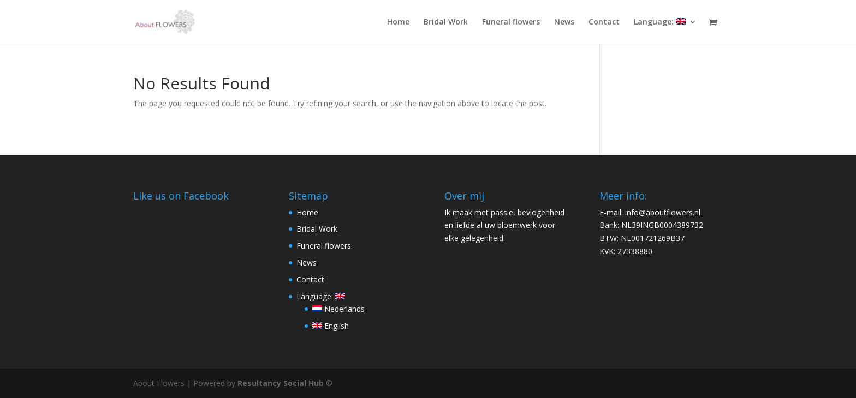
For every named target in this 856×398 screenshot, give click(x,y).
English (330, 326)
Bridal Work (446, 22)
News (564, 22)
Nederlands (338, 309)
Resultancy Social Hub (280, 383)
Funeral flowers (511, 22)
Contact (604, 22)
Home (398, 22)
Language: (660, 22)
